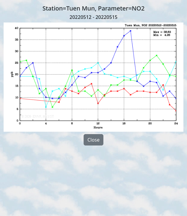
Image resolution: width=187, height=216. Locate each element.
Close (94, 139)
